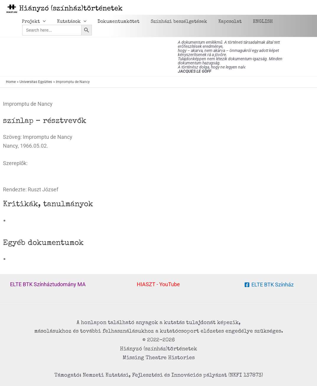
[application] (42, 22)
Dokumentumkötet (114, 21)
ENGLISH (253, 21)
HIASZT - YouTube (158, 284)
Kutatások (69, 22)
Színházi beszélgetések (172, 21)
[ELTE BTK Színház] (269, 284)
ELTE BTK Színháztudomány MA (48, 284)
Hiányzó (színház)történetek (71, 8)
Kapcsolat (222, 21)
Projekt (33, 22)
